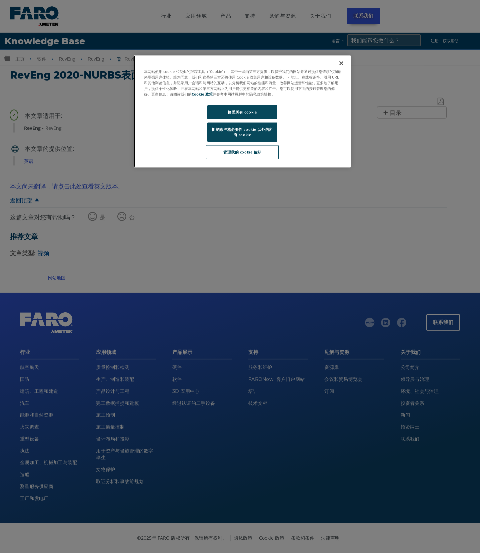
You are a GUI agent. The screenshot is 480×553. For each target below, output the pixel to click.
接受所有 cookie (242, 112)
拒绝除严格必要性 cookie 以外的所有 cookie (242, 132)
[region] (242, 111)
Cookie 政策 (202, 94)
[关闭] (341, 63)
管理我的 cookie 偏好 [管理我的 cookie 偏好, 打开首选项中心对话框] (242, 151)
